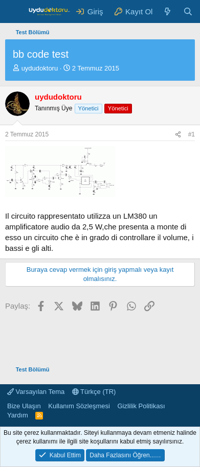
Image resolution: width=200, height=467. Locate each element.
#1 (191, 134)
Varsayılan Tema (35, 391)
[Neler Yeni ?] (167, 11)
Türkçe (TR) (94, 391)
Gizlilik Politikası (141, 406)
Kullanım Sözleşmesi (79, 406)
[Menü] (14, 12)
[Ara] (188, 11)
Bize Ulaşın (24, 406)
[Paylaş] (178, 135)
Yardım (17, 415)
